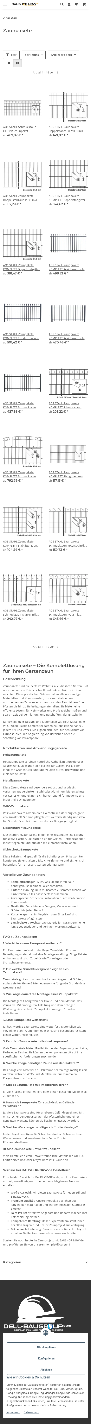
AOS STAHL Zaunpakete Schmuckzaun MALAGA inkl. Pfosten (67, 544)
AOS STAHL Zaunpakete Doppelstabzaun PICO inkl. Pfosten (20, 198)
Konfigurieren (46, 1358)
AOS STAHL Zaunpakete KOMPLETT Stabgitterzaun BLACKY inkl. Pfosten (66, 474)
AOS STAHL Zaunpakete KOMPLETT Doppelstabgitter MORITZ (21, 267)
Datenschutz (31, 1412)
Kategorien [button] (12, 1262)
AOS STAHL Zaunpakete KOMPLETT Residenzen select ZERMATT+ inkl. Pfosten (22, 336)
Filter (11, 55)
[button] (63, 4)
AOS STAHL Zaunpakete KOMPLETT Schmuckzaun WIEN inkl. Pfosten (19, 474)
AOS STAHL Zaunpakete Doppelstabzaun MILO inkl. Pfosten (66, 129)
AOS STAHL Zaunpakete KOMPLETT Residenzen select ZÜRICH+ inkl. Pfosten (68, 336)
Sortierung (32, 55)
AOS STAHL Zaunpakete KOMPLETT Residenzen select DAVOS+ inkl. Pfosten (68, 267)
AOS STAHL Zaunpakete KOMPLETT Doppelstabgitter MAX (67, 198)
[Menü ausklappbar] (5, 2)
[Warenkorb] (84, 4)
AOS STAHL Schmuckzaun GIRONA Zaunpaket (19, 129)
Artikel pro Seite (62, 55)
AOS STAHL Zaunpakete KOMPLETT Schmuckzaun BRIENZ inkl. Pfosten (19, 405)
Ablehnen (46, 1369)
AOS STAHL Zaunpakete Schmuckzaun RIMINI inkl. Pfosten (20, 613)
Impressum (13, 1412)
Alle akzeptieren (46, 1347)
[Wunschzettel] (76, 4)
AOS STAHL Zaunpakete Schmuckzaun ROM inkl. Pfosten (64, 613)
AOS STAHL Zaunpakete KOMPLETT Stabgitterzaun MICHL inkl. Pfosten (20, 544)
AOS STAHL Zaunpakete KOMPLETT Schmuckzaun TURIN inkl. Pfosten (65, 405)
